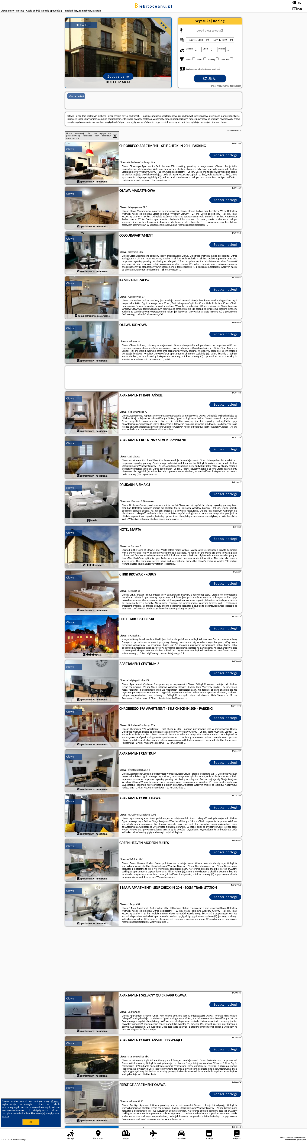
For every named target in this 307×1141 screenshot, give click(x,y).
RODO (5, 1116)
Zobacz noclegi (225, 155)
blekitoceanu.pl (153, 6)
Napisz (303, 1139)
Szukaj (210, 78)
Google (55, 1101)
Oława (70, 149)
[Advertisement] (153, 959)
